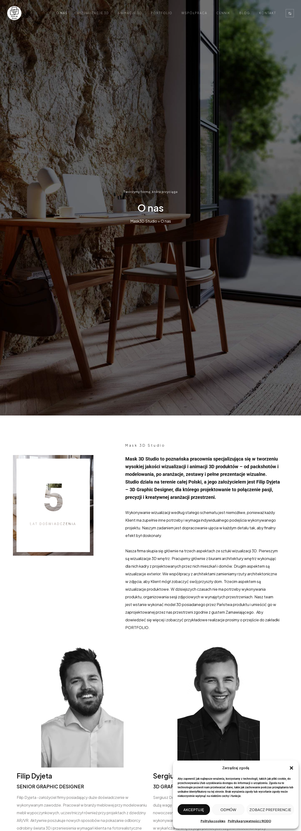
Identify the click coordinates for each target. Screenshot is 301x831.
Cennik (223, 13)
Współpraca (194, 13)
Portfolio (161, 13)
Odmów (228, 809)
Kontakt (267, 13)
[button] (291, 768)
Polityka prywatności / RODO (249, 821)
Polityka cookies (213, 821)
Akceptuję (193, 809)
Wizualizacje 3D (93, 13)
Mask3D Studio (143, 221)
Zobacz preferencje (270, 809)
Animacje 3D (130, 13)
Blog (244, 13)
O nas (62, 13)
